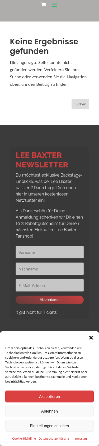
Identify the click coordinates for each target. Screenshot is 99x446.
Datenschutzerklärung (54, 438)
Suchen (80, 104)
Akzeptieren (49, 396)
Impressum (79, 438)
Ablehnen (49, 411)
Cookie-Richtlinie (24, 438)
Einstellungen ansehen (49, 425)
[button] (91, 337)
